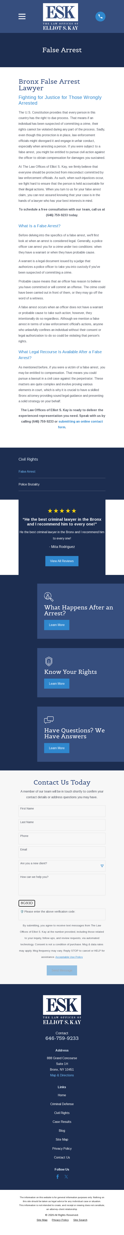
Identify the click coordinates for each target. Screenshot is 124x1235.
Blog (62, 1130)
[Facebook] (57, 1176)
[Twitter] (66, 1176)
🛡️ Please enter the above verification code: (47, 911)
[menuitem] (62, 471)
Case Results (62, 1121)
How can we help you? (34, 876)
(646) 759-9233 (57, 215)
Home (62, 1095)
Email (23, 849)
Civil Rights (62, 1113)
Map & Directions (62, 1075)
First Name (27, 808)
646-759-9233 (62, 1038)
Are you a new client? (33, 863)
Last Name (27, 822)
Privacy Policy (62, 1148)
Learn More (57, 625)
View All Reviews (62, 561)
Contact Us (62, 1157)
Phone (24, 835)
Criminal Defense (62, 1104)
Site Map (62, 1139)
